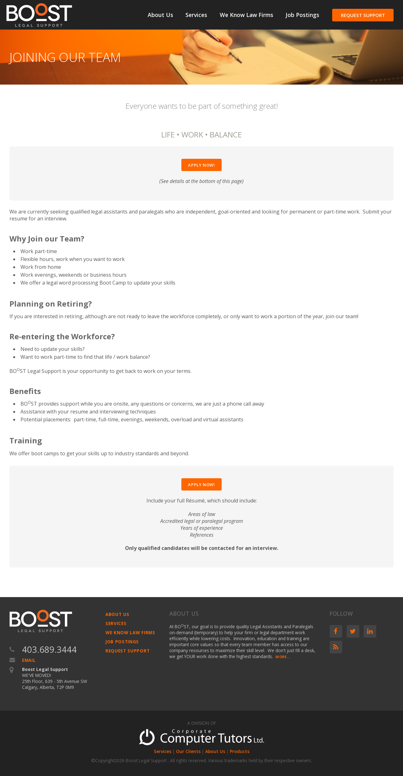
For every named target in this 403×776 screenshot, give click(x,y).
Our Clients (188, 751)
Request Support (363, 15)
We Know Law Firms (246, 15)
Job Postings (302, 15)
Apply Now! (201, 165)
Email (29, 660)
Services (196, 15)
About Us (160, 15)
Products (239, 751)
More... (282, 656)
